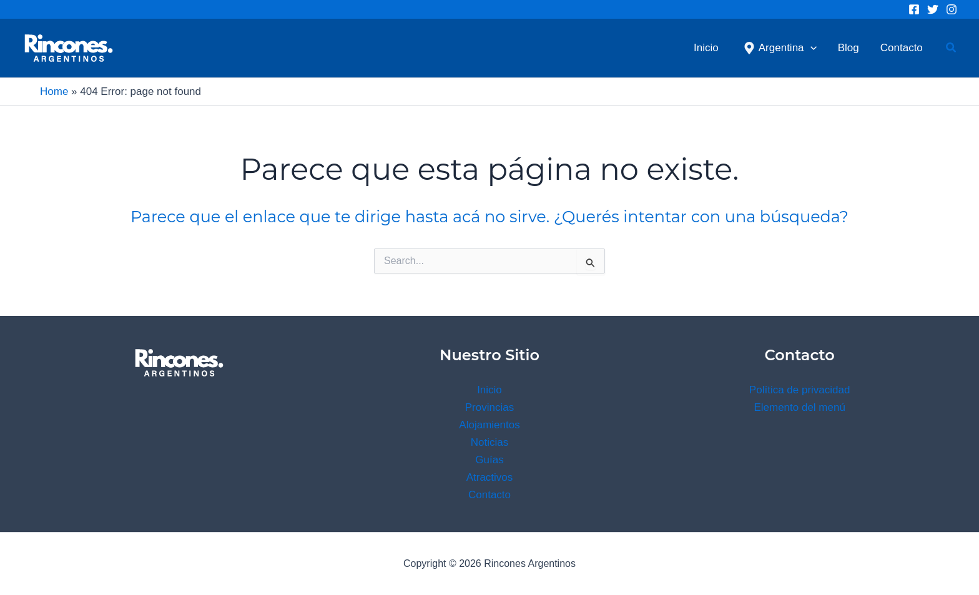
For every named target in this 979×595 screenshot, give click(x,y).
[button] (951, 48)
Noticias (489, 442)
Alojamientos (489, 425)
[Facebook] (914, 9)
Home (54, 91)
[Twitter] (932, 9)
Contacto (489, 495)
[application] (810, 48)
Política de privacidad (799, 390)
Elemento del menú (799, 407)
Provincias (489, 407)
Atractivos (489, 477)
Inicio (489, 390)
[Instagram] (951, 9)
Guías (489, 460)
